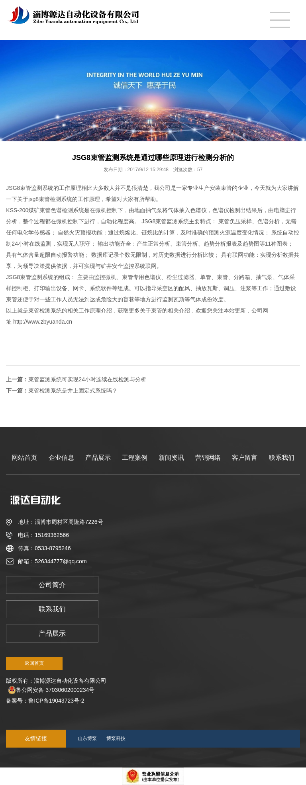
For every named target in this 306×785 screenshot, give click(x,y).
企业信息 (61, 457)
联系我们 (281, 457)
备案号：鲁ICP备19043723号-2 (46, 700)
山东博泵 (87, 738)
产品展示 (98, 457)
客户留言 (244, 457)
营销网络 (208, 457)
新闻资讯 (171, 457)
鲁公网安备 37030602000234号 (51, 690)
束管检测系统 (45, 310)
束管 (45, 210)
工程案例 (134, 457)
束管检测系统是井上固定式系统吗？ (73, 390)
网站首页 (24, 457)
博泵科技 (116, 738)
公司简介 (52, 585)
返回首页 (34, 663)
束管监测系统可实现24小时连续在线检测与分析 (87, 379)
